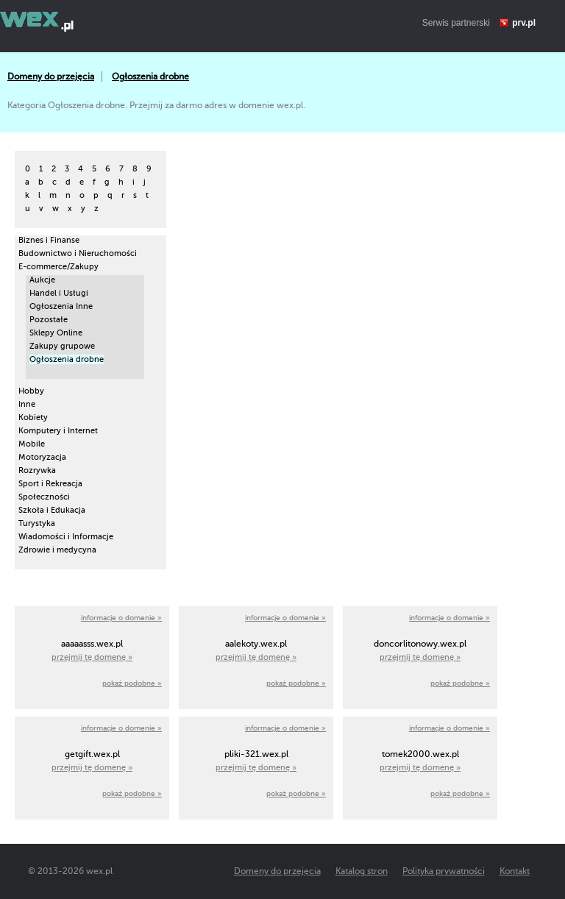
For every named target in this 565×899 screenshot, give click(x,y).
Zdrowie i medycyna (57, 550)
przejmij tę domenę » (91, 657)
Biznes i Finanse (48, 240)
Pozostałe (48, 319)
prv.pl (524, 23)
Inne (26, 404)
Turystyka (36, 523)
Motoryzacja (42, 457)
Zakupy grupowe (62, 346)
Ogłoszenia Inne (61, 306)
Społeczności (44, 497)
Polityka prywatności (443, 871)
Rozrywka (37, 470)
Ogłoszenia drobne (150, 76)
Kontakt (515, 871)
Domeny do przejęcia (50, 76)
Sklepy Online (55, 333)
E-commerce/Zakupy (58, 266)
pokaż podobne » (132, 683)
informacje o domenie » (121, 618)
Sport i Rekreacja (50, 483)
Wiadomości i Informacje (65, 536)
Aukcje (42, 280)
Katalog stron (361, 871)
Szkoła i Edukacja (51, 510)
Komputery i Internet (58, 431)
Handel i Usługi (58, 293)
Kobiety (33, 417)
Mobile (31, 444)
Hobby (31, 391)
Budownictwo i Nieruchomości (77, 253)
